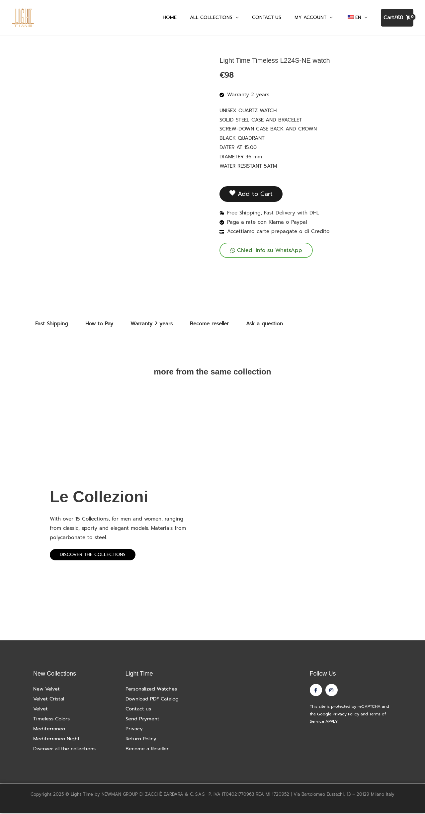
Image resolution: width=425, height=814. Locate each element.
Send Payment (143, 720)
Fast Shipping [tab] (51, 325)
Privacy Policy (346, 716)
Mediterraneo (49, 730)
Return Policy (141, 740)
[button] (235, 18)
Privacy (134, 730)
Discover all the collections (65, 750)
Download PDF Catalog (154, 700)
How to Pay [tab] (99, 325)
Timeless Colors (52, 720)
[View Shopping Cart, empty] (397, 18)
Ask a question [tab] (264, 325)
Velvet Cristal (49, 700)
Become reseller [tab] (209, 325)
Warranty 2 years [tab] (151, 325)
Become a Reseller (148, 750)
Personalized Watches (152, 690)
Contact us (139, 710)
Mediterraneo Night (57, 740)
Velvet (40, 710)
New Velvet (46, 690)
